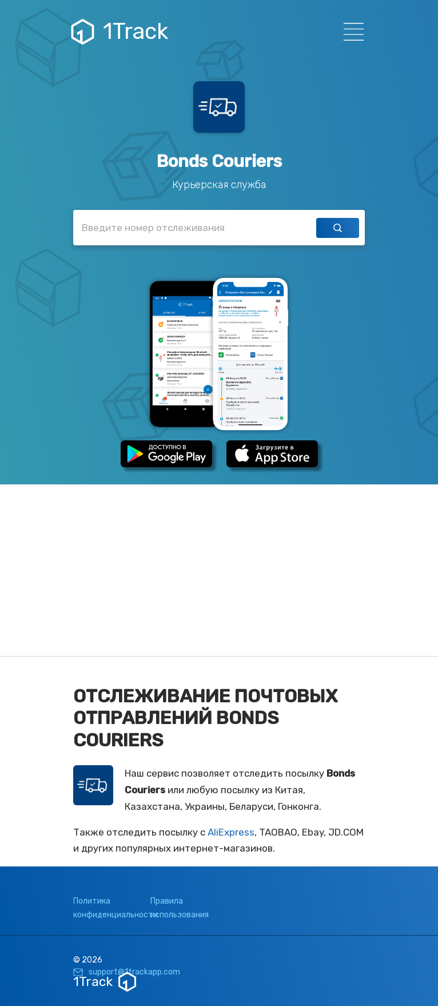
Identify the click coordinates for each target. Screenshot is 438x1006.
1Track (121, 31)
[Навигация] (350, 32)
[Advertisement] (219, 570)
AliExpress (231, 832)
